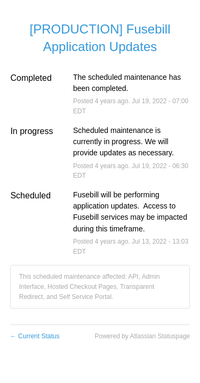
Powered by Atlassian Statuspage (142, 336)
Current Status (35, 336)
